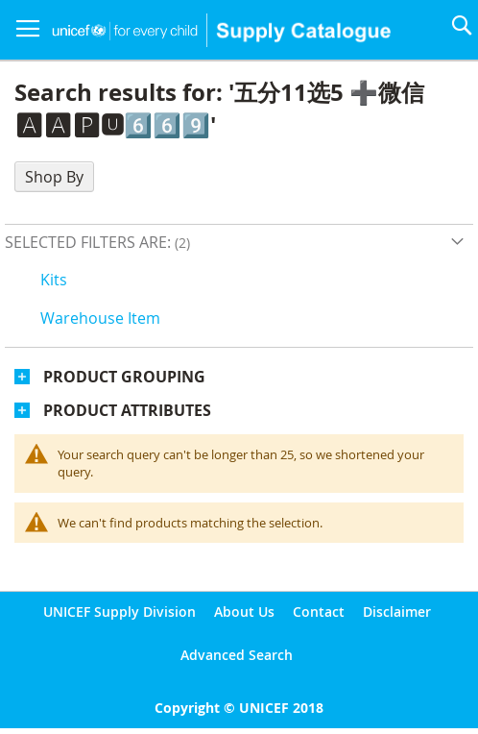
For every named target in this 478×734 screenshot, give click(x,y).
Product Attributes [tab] (127, 410)
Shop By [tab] (54, 176)
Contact (319, 611)
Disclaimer (397, 611)
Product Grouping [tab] (124, 376)
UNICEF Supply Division (119, 611)
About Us (244, 611)
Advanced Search (236, 655)
